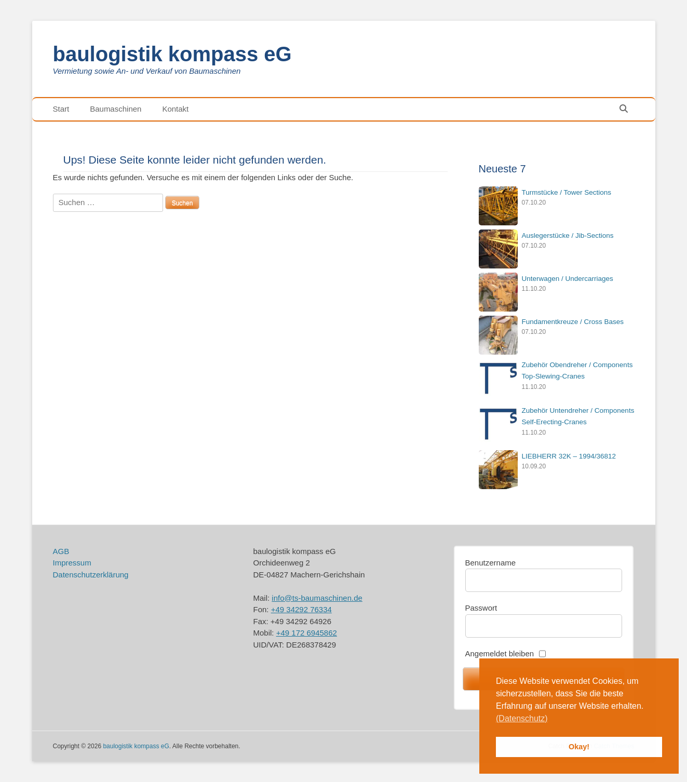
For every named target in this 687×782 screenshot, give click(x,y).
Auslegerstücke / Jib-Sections (568, 235)
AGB (61, 551)
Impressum (72, 562)
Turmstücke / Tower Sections (567, 192)
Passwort (481, 607)
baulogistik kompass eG (172, 54)
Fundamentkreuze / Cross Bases (573, 322)
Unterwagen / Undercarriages (567, 278)
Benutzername (490, 562)
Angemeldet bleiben (499, 653)
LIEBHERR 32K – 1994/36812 (569, 456)
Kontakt (175, 108)
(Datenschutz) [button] (522, 718)
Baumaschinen (115, 108)
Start (61, 108)
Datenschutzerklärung (91, 574)
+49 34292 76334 (301, 609)
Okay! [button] (579, 747)
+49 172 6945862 (306, 632)
